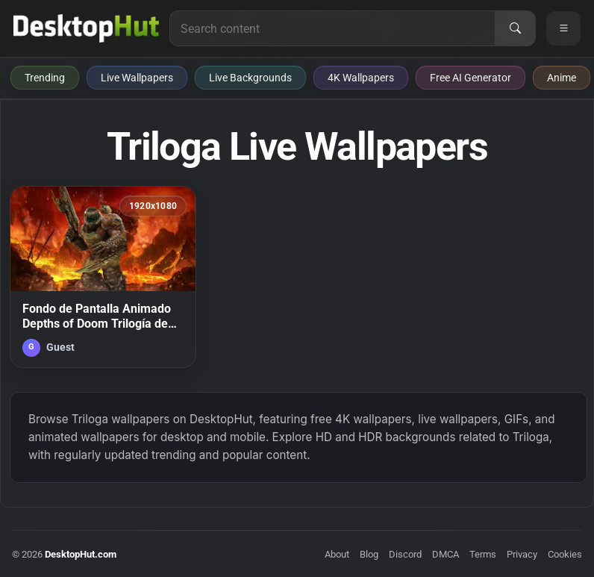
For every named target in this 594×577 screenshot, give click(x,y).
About (337, 554)
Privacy (522, 554)
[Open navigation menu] (563, 28)
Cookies (565, 554)
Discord (405, 554)
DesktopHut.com (80, 554)
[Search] (515, 28)
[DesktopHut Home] (86, 28)
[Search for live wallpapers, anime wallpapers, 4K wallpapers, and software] (332, 28)
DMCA (445, 554)
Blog (369, 554)
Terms (482, 554)
